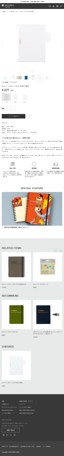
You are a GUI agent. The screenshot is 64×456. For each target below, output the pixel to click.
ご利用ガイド (5, 404)
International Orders (7, 410)
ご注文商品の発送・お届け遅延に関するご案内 (32, 1)
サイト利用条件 (47, 446)
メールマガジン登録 (24, 407)
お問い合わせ (11, 430)
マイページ (22, 404)
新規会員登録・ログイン (26, 401)
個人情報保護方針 (14, 446)
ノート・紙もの (10, 11)
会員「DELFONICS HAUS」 (27, 410)
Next (62, 44)
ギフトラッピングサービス (9, 407)
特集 (3, 401)
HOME (3, 11)
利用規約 (38, 446)
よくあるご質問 (6, 413)
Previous (2, 44)
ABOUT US (5, 446)
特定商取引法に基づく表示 (27, 446)
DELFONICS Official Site (26, 413)
